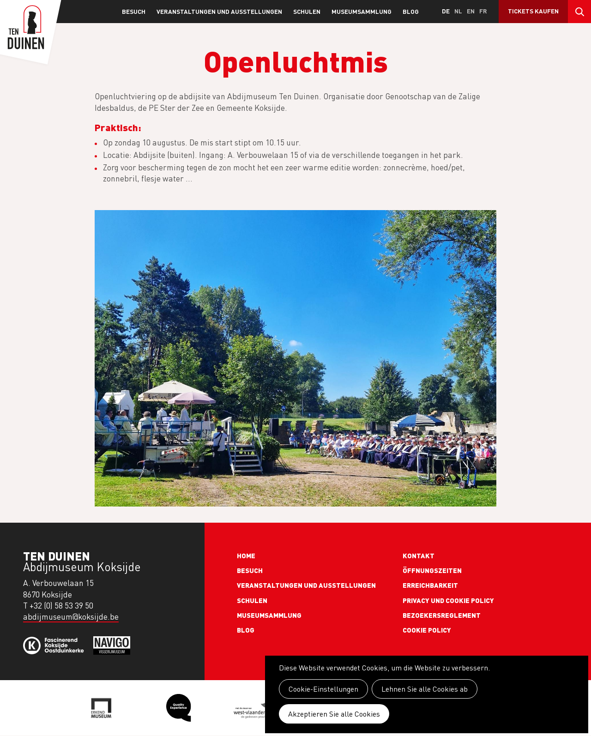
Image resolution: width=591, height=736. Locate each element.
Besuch (133, 11)
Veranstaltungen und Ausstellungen (219, 11)
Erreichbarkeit (430, 585)
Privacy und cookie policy (448, 600)
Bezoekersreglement (442, 615)
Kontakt (418, 555)
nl (458, 11)
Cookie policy (427, 630)
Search (579, 11)
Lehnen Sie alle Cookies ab (424, 689)
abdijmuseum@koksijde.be (71, 616)
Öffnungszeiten (432, 570)
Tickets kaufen (533, 11)
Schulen (306, 11)
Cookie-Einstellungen (323, 689)
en (471, 11)
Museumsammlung (362, 11)
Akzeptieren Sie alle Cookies (334, 713)
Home (246, 555)
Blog (411, 11)
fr (483, 11)
